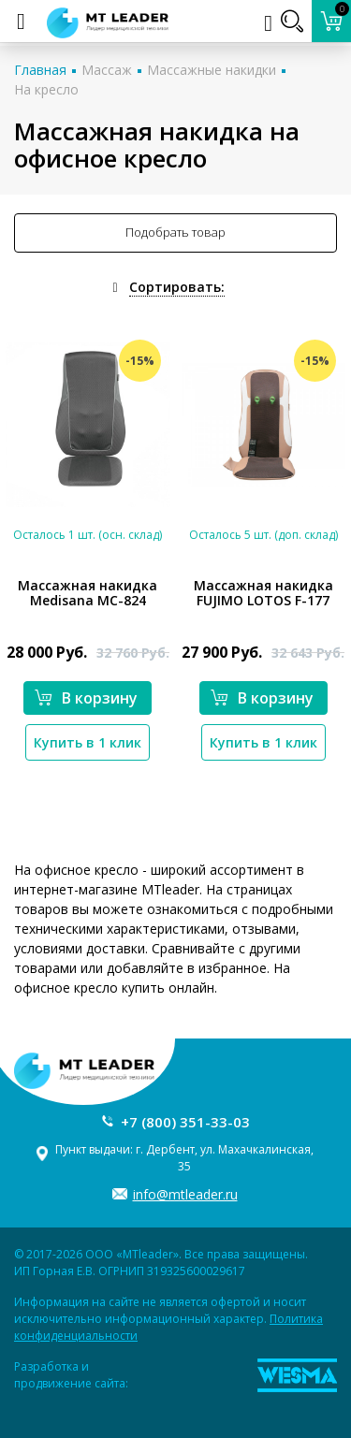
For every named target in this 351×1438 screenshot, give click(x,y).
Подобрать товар (175, 232)
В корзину (86, 698)
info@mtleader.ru (185, 1194)
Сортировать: (177, 287)
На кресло (46, 89)
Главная (40, 70)
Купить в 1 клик (87, 742)
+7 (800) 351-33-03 (185, 1121)
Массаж (106, 70)
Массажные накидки (211, 70)
